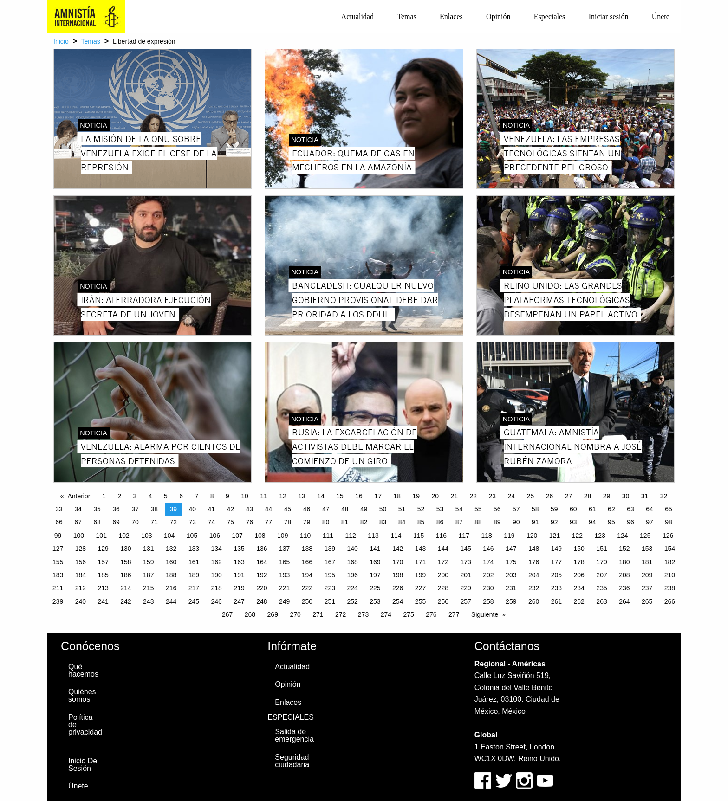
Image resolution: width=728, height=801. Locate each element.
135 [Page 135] (239, 548)
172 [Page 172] (443, 562)
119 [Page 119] (509, 535)
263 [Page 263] (601, 601)
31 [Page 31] (645, 496)
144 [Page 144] (443, 548)
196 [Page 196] (352, 575)
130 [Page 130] (125, 548)
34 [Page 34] (78, 509)
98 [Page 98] (668, 522)
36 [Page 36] (116, 509)
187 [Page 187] (148, 575)
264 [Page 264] (624, 601)
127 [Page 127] (57, 548)
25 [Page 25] (530, 496)
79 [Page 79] (307, 522)
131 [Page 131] (148, 548)
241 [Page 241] (103, 601)
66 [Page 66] (59, 522)
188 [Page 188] (171, 575)
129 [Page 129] (103, 548)
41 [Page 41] (211, 509)
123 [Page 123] (599, 535)
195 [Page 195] (330, 575)
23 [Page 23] (492, 496)
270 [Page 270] (295, 614)
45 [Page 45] (288, 509)
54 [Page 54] (459, 509)
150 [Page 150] (579, 548)
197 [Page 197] (375, 575)
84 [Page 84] (402, 522)
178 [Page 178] (579, 562)
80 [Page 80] (326, 522)
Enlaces (451, 16)
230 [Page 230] (488, 588)
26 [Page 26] (549, 496)
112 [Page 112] (350, 535)
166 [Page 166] (307, 562)
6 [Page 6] (181, 496)
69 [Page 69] (116, 522)
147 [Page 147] (511, 548)
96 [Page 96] (630, 522)
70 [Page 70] (135, 522)
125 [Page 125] (645, 535)
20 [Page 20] (435, 496)
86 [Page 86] (440, 522)
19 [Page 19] (416, 496)
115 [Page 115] (418, 535)
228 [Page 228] (443, 588)
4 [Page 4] (150, 496)
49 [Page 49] (364, 509)
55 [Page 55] (478, 509)
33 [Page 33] (59, 509)
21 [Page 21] (454, 496)
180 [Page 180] (624, 562)
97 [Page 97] (649, 522)
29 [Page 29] (607, 496)
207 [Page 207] (601, 575)
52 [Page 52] (421, 509)
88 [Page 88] (478, 522)
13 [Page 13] (302, 496)
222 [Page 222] (307, 588)
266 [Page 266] (669, 601)
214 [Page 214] (125, 588)
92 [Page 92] (554, 522)
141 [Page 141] (375, 548)
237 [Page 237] (647, 588)
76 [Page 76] (250, 522)
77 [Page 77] (269, 522)
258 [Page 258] (488, 601)
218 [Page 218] (216, 588)
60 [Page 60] (573, 509)
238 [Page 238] (669, 588)
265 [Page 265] (647, 601)
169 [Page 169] (375, 562)
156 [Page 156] (80, 562)
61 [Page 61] (592, 509)
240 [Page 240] (80, 601)
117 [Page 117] (464, 535)
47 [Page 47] (326, 509)
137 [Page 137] (284, 548)
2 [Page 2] (119, 496)
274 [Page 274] (386, 614)
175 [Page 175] (511, 562)
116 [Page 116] (441, 535)
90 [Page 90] (516, 522)
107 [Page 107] (237, 535)
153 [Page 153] (647, 548)
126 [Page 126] (668, 535)
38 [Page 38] (154, 509)
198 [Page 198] (397, 575)
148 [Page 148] (533, 548)
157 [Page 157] (103, 562)
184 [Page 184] (80, 575)
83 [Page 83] (383, 522)
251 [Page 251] (330, 601)
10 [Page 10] (244, 496)
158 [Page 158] (125, 562)
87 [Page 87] (459, 522)
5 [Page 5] (166, 496)
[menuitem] (357, 16)
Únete (661, 16)
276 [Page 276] (431, 614)
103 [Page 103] (146, 535)
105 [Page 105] (192, 535)
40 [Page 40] (192, 509)
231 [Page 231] (511, 588)
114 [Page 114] (395, 535)
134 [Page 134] (216, 548)
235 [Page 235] (601, 588)
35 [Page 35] (97, 509)
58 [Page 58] (535, 509)
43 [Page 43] (250, 509)
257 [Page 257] (465, 601)
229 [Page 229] (465, 588)
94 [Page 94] (592, 522)
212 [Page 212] (80, 588)
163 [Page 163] (239, 562)
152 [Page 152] (624, 548)
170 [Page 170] (397, 562)
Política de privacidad (85, 724)
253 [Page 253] (375, 601)
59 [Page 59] (554, 509)
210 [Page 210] (669, 575)
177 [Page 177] (556, 562)
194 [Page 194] (307, 575)
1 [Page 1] (104, 496)
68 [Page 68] (97, 522)
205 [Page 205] (556, 575)
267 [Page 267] (227, 614)
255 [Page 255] (420, 601)
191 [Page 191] (239, 575)
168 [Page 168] (352, 562)
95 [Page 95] (611, 522)
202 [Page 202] (488, 575)
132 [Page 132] (171, 548)
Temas (406, 16)
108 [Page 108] (259, 535)
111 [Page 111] (328, 535)
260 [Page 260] (533, 601)
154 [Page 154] (669, 548)
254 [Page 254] (397, 601)
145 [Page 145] (465, 548)
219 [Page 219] (239, 588)
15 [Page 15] (340, 496)
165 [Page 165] (284, 562)
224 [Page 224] (352, 588)
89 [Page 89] (497, 522)
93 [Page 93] (573, 522)
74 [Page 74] (211, 522)
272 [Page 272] (340, 614)
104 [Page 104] (169, 535)
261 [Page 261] (556, 601)
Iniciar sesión (609, 16)
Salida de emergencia (294, 735)
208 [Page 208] (624, 575)
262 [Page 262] (579, 601)
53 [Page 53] (440, 509)
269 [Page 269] (272, 614)
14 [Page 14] (321, 496)
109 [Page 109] (282, 535)
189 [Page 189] (193, 575)
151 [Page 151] (601, 548)
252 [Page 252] (352, 601)
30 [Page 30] (626, 496)
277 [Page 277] (453, 614)
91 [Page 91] (535, 522)
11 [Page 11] (263, 496)
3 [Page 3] (134, 496)
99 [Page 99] (58, 535)
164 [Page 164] (261, 562)
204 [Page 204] (533, 575)
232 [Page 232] (533, 588)
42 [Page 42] (230, 509)
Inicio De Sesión (82, 764)
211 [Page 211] (57, 588)
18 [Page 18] (397, 496)
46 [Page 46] (307, 509)
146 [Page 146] (488, 548)
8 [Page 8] (212, 496)
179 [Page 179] (601, 562)
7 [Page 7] (196, 496)
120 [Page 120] (531, 535)
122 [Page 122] (577, 535)
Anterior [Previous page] (78, 496)
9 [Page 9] (227, 496)
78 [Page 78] (288, 522)
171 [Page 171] (420, 562)
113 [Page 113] (373, 535)
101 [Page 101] (101, 535)
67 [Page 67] (78, 522)
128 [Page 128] (80, 548)
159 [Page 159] (148, 562)
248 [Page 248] (261, 601)
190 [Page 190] (216, 575)
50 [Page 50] (383, 509)
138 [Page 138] (307, 548)
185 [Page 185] (103, 575)
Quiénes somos (82, 695)
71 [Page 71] (154, 522)
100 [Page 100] (78, 535)
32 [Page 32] (664, 496)
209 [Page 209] (647, 575)
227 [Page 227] (420, 588)
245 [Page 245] (193, 601)
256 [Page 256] (443, 601)
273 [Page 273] (363, 614)
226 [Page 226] (397, 588)
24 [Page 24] (511, 496)
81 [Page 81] (345, 522)
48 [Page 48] (345, 509)
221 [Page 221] (284, 588)
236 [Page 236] (624, 588)
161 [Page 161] (193, 562)
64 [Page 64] (649, 509)
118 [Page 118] (486, 535)
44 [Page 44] (269, 509)
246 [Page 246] (216, 601)
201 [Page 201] (465, 575)
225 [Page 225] (375, 588)
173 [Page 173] (465, 562)
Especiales (550, 16)
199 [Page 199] (420, 575)
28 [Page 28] (588, 496)
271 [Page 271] (317, 614)
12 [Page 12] (282, 496)
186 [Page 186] (125, 575)
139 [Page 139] (330, 548)
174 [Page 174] (488, 562)
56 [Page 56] (497, 509)
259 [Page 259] (511, 601)
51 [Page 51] (402, 509)
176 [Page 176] (533, 562)
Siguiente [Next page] (484, 614)
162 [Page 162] (216, 562)
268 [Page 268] (250, 614)
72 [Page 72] (173, 522)
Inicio (61, 41)
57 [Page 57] (516, 509)
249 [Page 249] (284, 601)
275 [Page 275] (408, 614)
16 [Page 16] (359, 496)
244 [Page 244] (171, 601)
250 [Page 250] (307, 601)
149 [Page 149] (556, 548)
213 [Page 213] (103, 588)
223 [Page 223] (330, 588)
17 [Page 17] (378, 496)
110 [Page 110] (305, 535)
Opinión (498, 16)
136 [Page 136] (261, 548)
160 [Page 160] (171, 562)
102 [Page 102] (123, 535)
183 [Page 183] (57, 575)
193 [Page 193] (284, 575)
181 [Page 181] (647, 562)
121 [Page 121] (554, 535)
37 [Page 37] (135, 509)
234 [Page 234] (579, 588)
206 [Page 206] (579, 575)
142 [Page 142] (397, 548)
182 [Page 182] (669, 562)
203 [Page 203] (511, 575)
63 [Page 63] (630, 509)
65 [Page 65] (668, 509)
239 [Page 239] (57, 601)
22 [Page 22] (473, 496)
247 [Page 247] (239, 601)
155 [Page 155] (57, 562)
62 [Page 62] (611, 509)
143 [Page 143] (420, 548)
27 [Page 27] (568, 496)
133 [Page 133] (193, 548)
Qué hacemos (83, 670)
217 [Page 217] (193, 588)
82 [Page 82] (364, 522)
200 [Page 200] (443, 575)
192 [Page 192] (261, 575)
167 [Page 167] (330, 562)
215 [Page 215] (148, 588)
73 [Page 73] (192, 522)
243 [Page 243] (148, 601)
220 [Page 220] (261, 588)
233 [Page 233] (556, 588)
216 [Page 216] (171, 588)
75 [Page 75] (230, 522)
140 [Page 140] (352, 548)
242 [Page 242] (125, 601)
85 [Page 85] (421, 522)
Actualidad (357, 16)
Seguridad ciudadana (292, 761)
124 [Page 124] (622, 535)
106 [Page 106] (214, 535)
